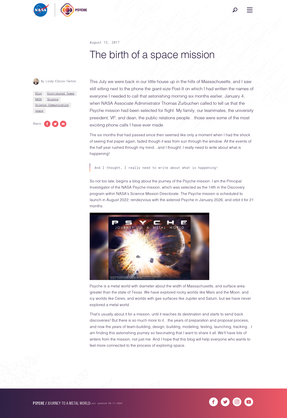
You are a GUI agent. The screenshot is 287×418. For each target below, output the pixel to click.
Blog (38, 93)
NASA (38, 99)
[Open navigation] (249, 10)
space (39, 111)
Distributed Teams (60, 93)
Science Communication (52, 105)
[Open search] (235, 10)
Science (52, 99)
